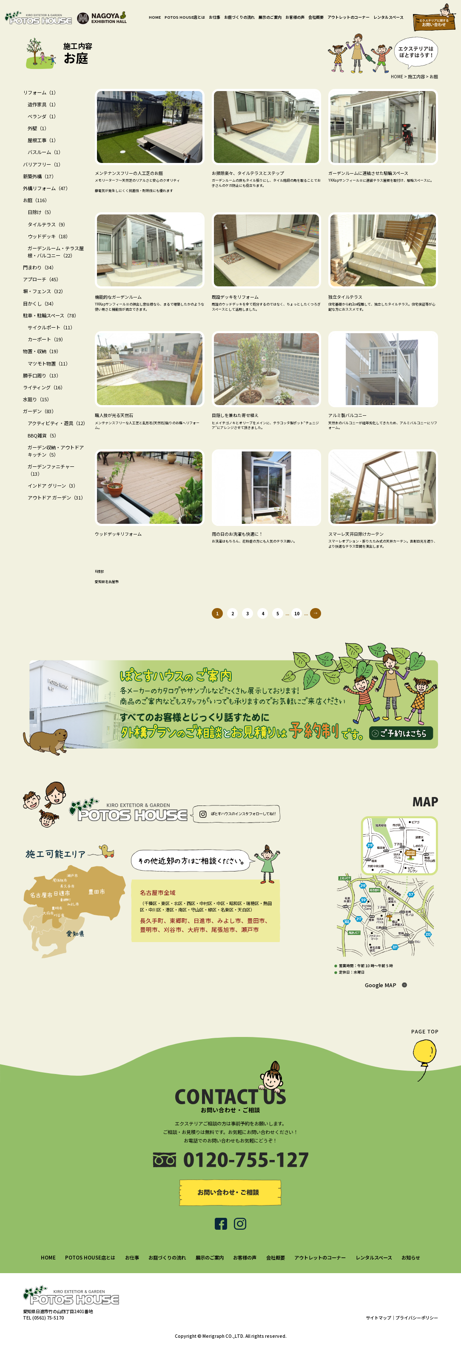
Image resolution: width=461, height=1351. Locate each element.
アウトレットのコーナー (348, 17)
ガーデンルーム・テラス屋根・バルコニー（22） (56, 252)
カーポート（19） (46, 339)
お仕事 (214, 17)
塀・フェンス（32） (44, 291)
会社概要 (316, 17)
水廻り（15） (37, 399)
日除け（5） (41, 212)
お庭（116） (36, 200)
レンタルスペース (388, 17)
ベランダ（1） (43, 116)
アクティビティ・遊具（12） (58, 423)
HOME (155, 17)
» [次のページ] (315, 613)
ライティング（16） (44, 387)
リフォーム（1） (40, 92)
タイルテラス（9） (48, 224)
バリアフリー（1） (43, 164)
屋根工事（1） (43, 140)
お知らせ (410, 1257)
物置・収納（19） (42, 351)
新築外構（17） (39, 176)
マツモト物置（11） (49, 363)
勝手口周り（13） (42, 375)
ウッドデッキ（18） (49, 236)
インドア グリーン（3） (53, 485)
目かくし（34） (39, 303)
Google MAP (380, 985)
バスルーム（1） (45, 152)
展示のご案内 (270, 17)
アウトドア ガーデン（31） (56, 497)
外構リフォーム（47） (46, 188)
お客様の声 (294, 17)
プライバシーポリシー (417, 1317)
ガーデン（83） (39, 411)
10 (296, 613)
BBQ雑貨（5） (43, 435)
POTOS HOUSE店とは (185, 17)
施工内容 (416, 76)
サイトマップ (378, 1317)
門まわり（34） (39, 267)
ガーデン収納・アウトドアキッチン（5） (56, 451)
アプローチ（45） (42, 279)
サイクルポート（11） (51, 327)
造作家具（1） (43, 104)
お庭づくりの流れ (239, 17)
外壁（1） (38, 128)
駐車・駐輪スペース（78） (51, 315)
